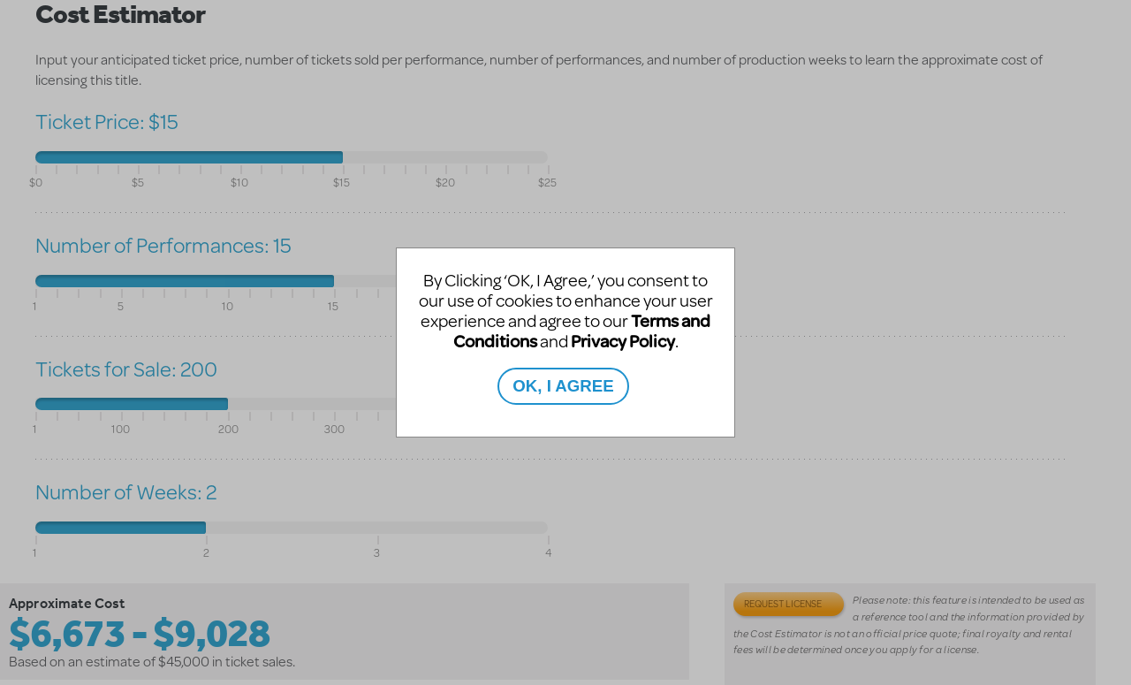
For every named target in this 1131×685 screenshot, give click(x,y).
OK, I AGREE (562, 386)
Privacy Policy (623, 341)
